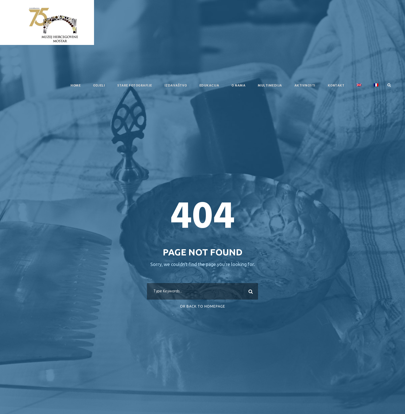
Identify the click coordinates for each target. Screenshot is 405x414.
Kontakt (336, 85)
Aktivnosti (304, 85)
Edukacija (209, 85)
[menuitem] (359, 89)
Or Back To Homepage (202, 306)
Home (76, 85)
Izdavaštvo (176, 85)
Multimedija (270, 85)
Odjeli (99, 85)
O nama (238, 85)
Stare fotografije (134, 85)
